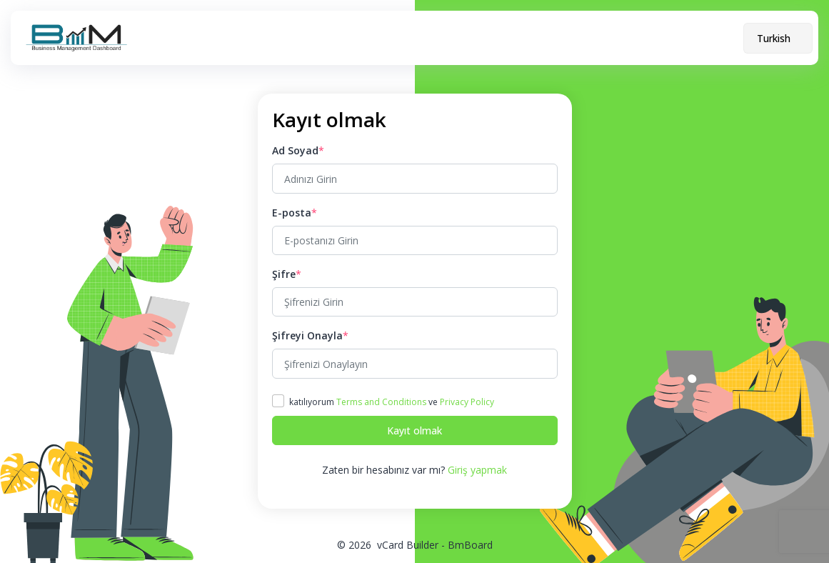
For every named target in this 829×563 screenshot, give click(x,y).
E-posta (291, 212)
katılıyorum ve (391, 402)
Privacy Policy (467, 402)
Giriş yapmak (477, 470)
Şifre (284, 274)
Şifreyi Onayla (307, 335)
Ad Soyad (295, 150)
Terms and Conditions (381, 402)
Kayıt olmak (414, 430)
